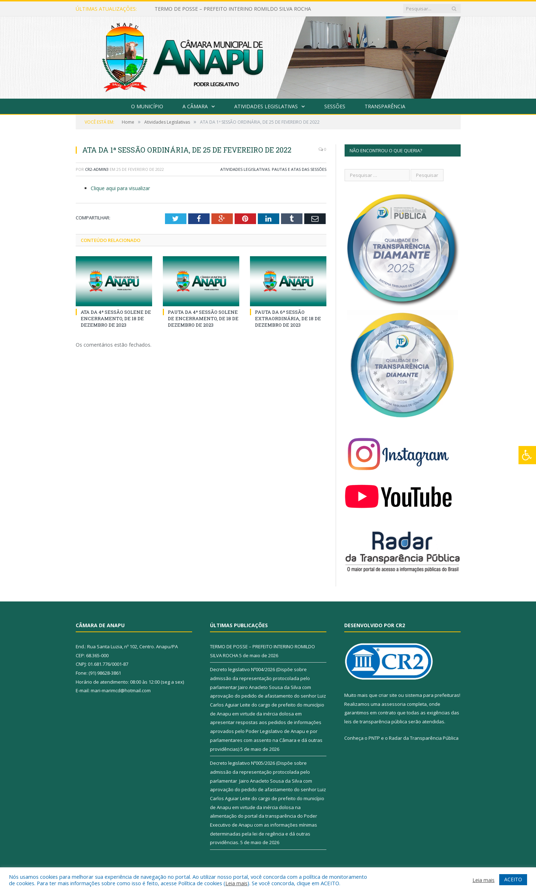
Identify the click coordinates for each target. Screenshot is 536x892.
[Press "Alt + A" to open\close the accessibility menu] (527, 455)
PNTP (374, 738)
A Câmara (195, 106)
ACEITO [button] (513, 879)
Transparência (385, 106)
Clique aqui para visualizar (120, 188)
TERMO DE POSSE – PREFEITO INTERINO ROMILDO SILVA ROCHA (233, 9)
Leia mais (236, 883)
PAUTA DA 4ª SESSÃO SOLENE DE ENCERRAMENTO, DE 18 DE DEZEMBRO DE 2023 (203, 318)
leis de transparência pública (375, 721)
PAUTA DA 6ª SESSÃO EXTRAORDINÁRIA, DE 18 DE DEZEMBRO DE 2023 (288, 318)
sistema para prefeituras (432, 695)
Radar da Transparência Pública (424, 738)
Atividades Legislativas (266, 106)
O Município (147, 106)
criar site (388, 695)
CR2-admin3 (97, 169)
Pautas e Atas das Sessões (299, 169)
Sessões (334, 106)
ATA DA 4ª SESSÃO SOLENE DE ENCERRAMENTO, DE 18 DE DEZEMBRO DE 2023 (116, 318)
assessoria (393, 704)
